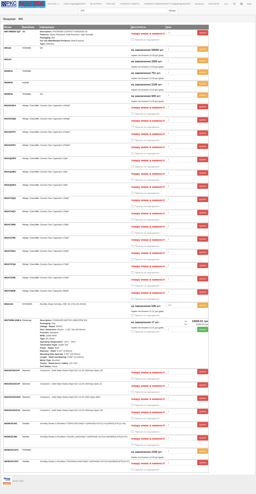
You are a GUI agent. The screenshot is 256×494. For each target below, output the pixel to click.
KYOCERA (27, 304)
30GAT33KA (10, 251)
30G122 (7, 59)
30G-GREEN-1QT (12, 31)
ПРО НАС (111, 4)
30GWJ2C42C (10, 423)
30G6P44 (8, 94)
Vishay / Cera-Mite (30, 105)
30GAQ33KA (10, 185)
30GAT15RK (10, 224)
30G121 (7, 48)
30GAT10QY (10, 211)
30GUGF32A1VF (12, 370)
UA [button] (226, 4)
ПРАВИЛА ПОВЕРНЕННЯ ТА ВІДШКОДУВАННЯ (167, 4)
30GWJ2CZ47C (11, 450)
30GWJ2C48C (10, 436)
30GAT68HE (10, 291)
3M (23, 31)
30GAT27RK (10, 238)
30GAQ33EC (10, 172)
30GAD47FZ (10, 132)
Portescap (26, 320)
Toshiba (25, 423)
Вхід (249, 4)
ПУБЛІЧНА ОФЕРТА (129, 4)
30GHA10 (8, 304)
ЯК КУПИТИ (96, 4)
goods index (18, 481)
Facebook (199, 4)
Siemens (26, 370)
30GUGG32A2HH (12, 397)
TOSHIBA (26, 48)
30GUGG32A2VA (12, 410)
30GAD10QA (10, 119)
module (25, 82)
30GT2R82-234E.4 (12, 320)
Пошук (172, 10)
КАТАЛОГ (53, 4)
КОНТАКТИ (213, 4)
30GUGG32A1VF (12, 384)
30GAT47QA (10, 264)
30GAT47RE (10, 277)
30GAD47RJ (10, 145)
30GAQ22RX (10, 158)
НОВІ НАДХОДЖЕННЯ (74, 4)
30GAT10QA (10, 198)
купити (202, 32)
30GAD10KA (10, 105)
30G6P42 (8, 82)
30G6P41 (8, 71)
